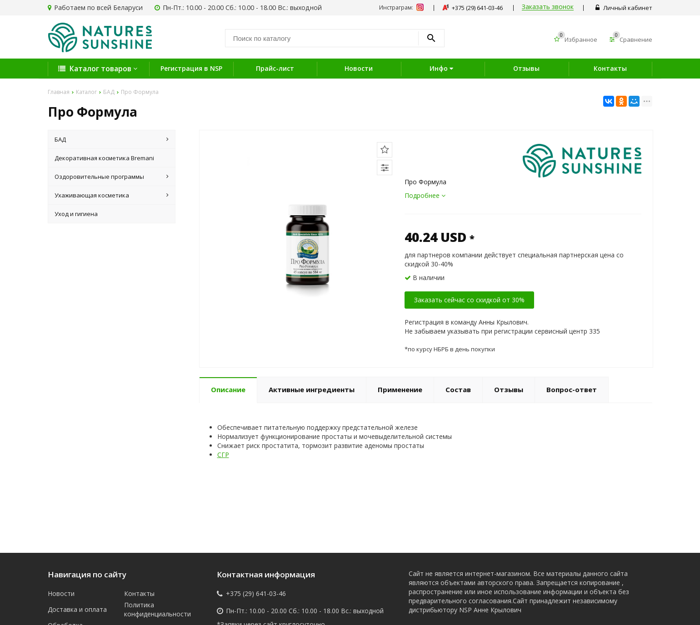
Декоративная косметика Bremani (104, 158)
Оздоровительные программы (112, 176)
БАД (112, 139)
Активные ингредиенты (312, 389)
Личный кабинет (623, 8)
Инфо (442, 68)
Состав (458, 389)
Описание (228, 389)
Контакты (610, 68)
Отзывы (526, 68)
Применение (400, 389)
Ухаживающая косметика (112, 195)
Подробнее (425, 195)
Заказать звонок (548, 7)
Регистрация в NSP (191, 68)
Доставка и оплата (77, 609)
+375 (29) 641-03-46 (256, 593)
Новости (359, 68)
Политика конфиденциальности (155, 609)
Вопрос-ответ (571, 389)
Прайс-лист (275, 68)
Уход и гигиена (76, 214)
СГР (223, 454)
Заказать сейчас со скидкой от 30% (469, 299)
